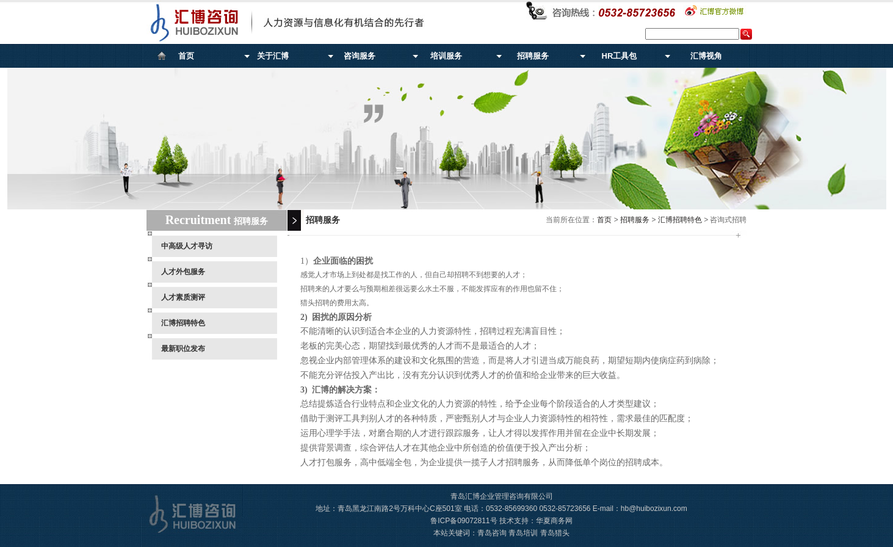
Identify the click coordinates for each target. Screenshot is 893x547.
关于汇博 (273, 55)
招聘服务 (533, 55)
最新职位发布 (183, 348)
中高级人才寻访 (186, 246)
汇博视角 (706, 55)
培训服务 (446, 55)
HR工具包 (619, 55)
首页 (186, 55)
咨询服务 (359, 55)
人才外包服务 (183, 271)
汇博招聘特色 (183, 323)
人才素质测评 (183, 297)
